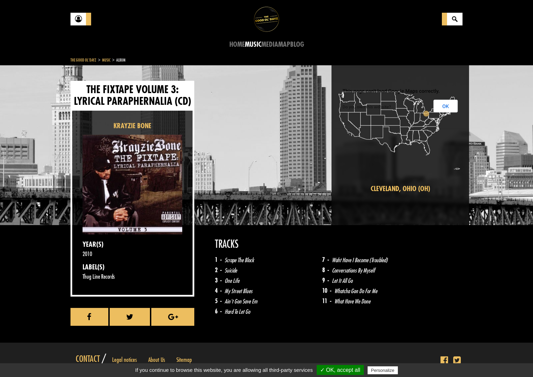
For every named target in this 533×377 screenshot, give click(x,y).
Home (237, 44)
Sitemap (184, 360)
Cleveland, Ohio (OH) (400, 188)
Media (269, 44)
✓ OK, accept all (340, 370)
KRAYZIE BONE (132, 126)
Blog (297, 44)
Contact (88, 359)
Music (253, 44)
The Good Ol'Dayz (83, 60)
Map (284, 44)
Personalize (382, 370)
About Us (156, 360)
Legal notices (124, 360)
